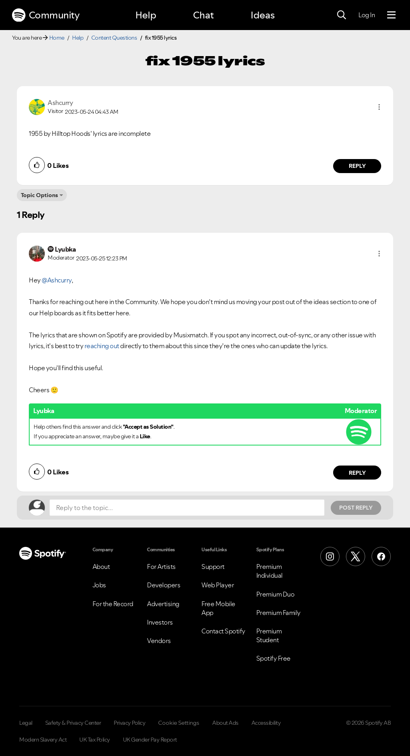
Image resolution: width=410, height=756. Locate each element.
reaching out (101, 345)
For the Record (112, 603)
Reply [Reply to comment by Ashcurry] (357, 166)
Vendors (159, 640)
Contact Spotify (223, 631)
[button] (379, 107)
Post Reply (356, 508)
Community (45, 15)
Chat (203, 15)
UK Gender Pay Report (150, 739)
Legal (25, 722)
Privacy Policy (129, 722)
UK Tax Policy (94, 739)
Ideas (263, 15)
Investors (160, 622)
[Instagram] (330, 556)
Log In (366, 14)
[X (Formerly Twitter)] (355, 556)
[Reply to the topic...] (187, 508)
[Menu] (391, 15)
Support (213, 566)
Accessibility (266, 722)
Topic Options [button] (39, 195)
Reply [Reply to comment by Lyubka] (357, 473)
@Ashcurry (57, 280)
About (101, 566)
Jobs (99, 585)
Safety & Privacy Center (73, 722)
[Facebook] (381, 556)
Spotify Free (273, 658)
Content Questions (114, 38)
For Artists (161, 566)
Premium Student (269, 635)
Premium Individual (269, 571)
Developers (163, 585)
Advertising (163, 603)
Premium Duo (275, 594)
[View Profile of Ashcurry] (60, 102)
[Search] (341, 15)
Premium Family (278, 612)
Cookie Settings (178, 722)
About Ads (225, 722)
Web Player (217, 585)
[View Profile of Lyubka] (65, 249)
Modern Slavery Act (42, 739)
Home (56, 38)
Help (145, 15)
